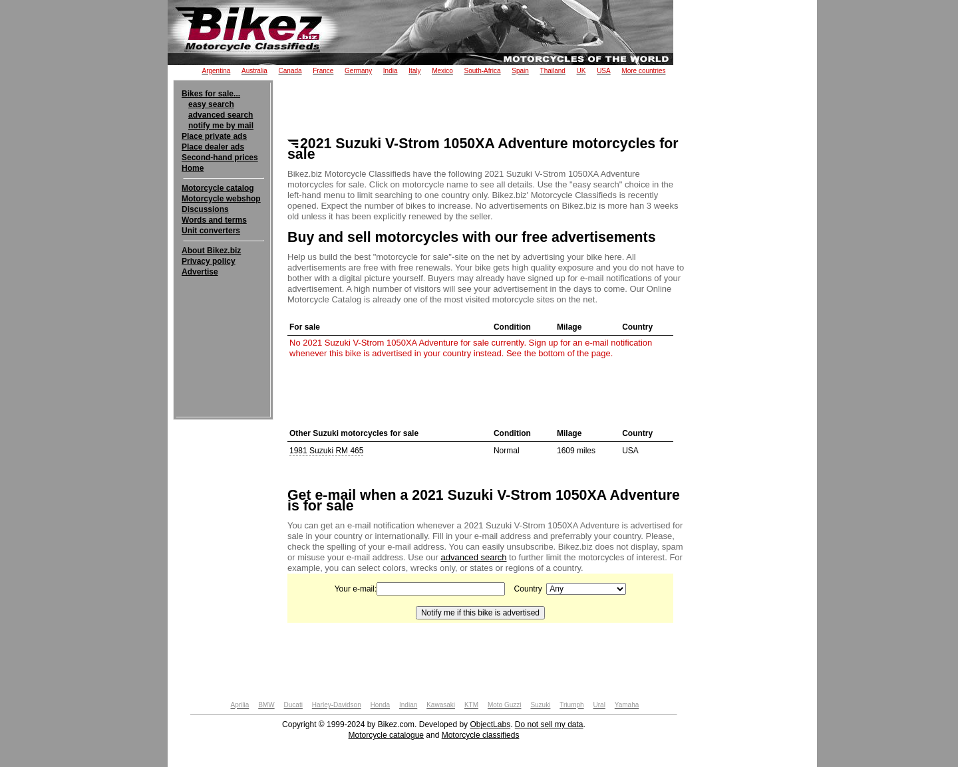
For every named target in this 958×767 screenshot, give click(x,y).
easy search (211, 104)
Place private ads (214, 136)
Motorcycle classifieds (481, 735)
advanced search (220, 115)
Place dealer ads (213, 147)
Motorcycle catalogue (386, 735)
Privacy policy (209, 261)
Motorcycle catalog (218, 188)
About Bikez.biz (211, 250)
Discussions (205, 209)
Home (193, 168)
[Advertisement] (223, 318)
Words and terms (214, 220)
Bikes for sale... (211, 93)
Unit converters (211, 230)
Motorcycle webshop (221, 198)
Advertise (200, 271)
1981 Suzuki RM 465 (326, 450)
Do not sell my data (549, 724)
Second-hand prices (220, 157)
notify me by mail (220, 125)
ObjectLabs (490, 724)
